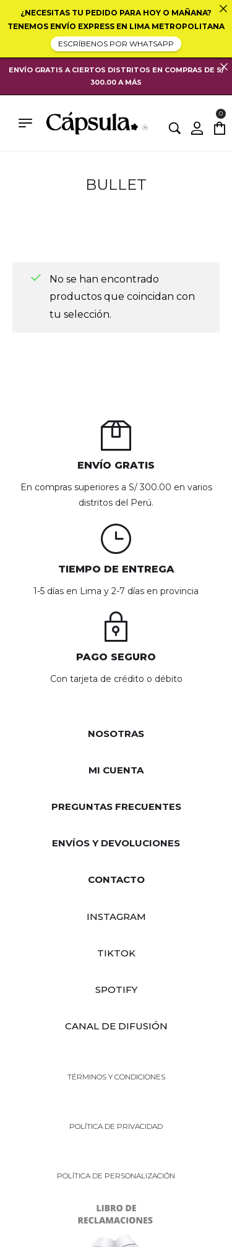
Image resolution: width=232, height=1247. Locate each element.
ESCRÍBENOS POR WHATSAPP (116, 43)
